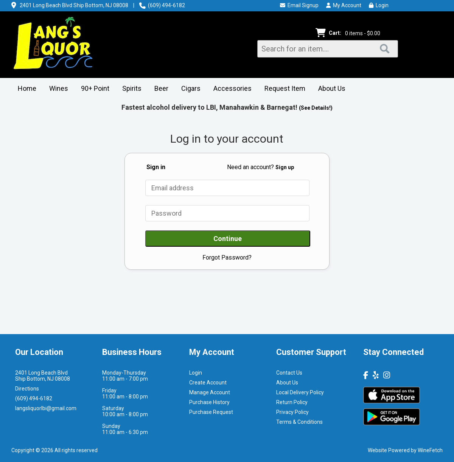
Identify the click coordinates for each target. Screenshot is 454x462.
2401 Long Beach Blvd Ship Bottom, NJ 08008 (74, 5)
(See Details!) (316, 108)
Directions (27, 389)
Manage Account (209, 392)
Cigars (188, 89)
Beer (159, 89)
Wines (56, 89)
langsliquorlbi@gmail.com (45, 408)
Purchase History (209, 402)
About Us (329, 89)
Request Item (284, 88)
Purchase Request (211, 412)
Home (27, 88)
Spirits (129, 89)
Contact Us (289, 373)
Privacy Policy (292, 412)
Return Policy (292, 402)
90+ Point (95, 88)
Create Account (208, 383)
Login (379, 5)
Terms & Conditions (299, 422)
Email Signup (299, 5)
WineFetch (430, 450)
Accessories (230, 89)
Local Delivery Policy (300, 392)
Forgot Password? (227, 257)
